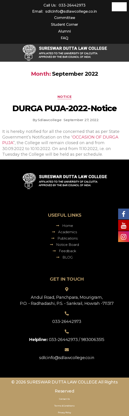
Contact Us (64, 399)
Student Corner (64, 24)
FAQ (64, 38)
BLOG (64, 257)
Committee (64, 18)
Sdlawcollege (49, 120)
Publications (64, 238)
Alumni (64, 31)
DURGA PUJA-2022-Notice (64, 108)
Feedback (64, 251)
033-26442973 (72, 5)
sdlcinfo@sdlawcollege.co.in (71, 11)
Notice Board (64, 244)
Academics (64, 232)
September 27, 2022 (81, 120)
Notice (64, 97)
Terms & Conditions (64, 405)
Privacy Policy (64, 412)
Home (64, 225)
